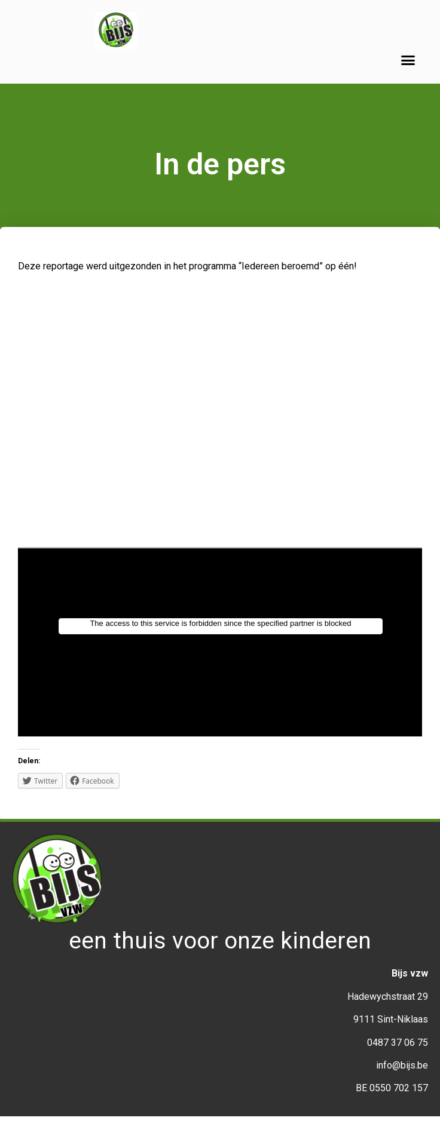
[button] (408, 60)
